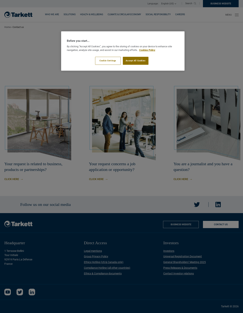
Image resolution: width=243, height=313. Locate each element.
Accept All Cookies (135, 60)
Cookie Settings (107, 60)
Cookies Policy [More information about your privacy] (147, 50)
